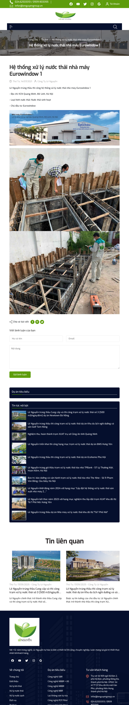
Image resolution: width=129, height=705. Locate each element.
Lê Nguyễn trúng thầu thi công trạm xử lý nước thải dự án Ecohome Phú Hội (67, 457)
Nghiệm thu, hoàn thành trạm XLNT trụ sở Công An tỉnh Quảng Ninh (62, 434)
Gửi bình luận (20, 374)
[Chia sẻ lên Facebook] (32, 321)
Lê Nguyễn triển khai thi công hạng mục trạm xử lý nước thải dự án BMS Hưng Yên (70, 444)
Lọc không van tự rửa (58, 695)
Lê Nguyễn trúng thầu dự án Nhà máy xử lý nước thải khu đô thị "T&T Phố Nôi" (68, 512)
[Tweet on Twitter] (42, 321)
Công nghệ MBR (55, 690)
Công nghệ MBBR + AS (58, 681)
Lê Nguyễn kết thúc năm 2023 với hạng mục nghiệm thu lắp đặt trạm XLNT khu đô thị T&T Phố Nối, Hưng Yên (72, 501)
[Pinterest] (37, 321)
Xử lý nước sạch (16, 695)
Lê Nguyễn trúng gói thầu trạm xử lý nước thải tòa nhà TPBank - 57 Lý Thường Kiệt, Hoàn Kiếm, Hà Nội (70, 469)
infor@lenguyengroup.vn (29, 5)
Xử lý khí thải (15, 686)
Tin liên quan (64, 541)
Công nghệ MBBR (56, 686)
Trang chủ (14, 676)
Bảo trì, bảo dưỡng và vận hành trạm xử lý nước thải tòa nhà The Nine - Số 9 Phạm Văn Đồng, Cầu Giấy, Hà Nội (70, 479)
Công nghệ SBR (55, 676)
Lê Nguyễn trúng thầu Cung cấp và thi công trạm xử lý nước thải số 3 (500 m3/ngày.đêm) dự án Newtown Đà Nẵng (66, 414)
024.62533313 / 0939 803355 (31, 1)
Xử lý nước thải (16, 690)
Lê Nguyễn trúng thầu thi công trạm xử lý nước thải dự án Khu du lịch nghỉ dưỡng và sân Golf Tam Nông (71, 425)
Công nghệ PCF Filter (58, 700)
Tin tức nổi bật (20, 405)
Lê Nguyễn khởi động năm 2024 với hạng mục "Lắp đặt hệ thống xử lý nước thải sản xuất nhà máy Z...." (71, 490)
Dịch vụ (12, 700)
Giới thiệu (13, 681)
